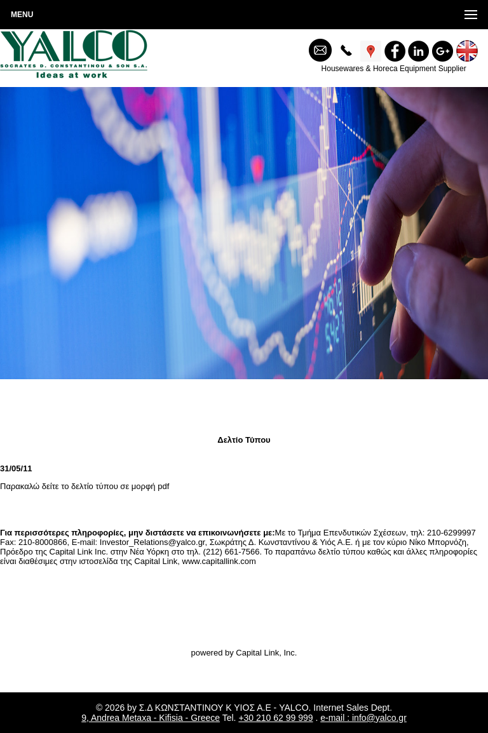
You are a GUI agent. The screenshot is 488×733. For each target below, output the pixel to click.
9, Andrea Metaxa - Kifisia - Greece (150, 718)
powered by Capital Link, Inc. (244, 652)
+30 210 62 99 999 (275, 718)
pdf (163, 486)
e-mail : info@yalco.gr (363, 718)
